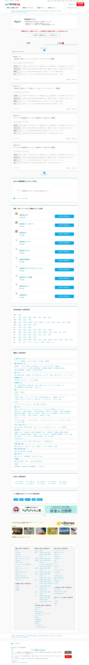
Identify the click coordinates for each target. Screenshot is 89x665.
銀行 (44, 432)
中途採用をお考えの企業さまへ (73, 7)
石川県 (24, 327)
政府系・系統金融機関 (36, 432)
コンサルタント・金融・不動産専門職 (23, 564)
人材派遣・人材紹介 (18, 397)
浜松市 (44, 329)
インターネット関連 (31, 361)
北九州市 (61, 339)
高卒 (55, 604)
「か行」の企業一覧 (29, 481)
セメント (70, 375)
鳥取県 (19, 334)
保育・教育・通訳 (19, 562)
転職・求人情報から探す (12, 7)
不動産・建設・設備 (18, 443)
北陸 (66, 0)
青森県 (19, 317)
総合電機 (16, 366)
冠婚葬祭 (55, 397)
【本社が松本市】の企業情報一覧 (44, 10)
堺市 (60, 332)
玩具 (36, 385)
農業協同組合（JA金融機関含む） (29, 466)
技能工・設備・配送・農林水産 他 (22, 577)
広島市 (49, 334)
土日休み (56, 601)
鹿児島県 (50, 339)
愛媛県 (29, 337)
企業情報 (28, 43)
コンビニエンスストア (36, 409)
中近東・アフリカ (50, 342)
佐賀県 (24, 339)
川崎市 (63, 322)
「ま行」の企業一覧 (29, 483)
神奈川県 (41, 322)
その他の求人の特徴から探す (41, 627)
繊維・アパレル (43, 385)
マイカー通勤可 (38, 625)
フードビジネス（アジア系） (64, 420)
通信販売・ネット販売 (45, 415)
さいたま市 (47, 322)
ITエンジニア (18, 570)
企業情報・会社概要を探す (20, 10)
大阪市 (55, 332)
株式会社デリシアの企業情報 (56, 10)
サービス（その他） (57, 399)
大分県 (39, 339)
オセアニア (36, 342)
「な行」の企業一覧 (62, 481)
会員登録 (80, 4)
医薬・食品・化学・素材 (20, 575)
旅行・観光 (43, 404)
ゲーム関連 (40, 361)
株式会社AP (23, 232)
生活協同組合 (17, 466)
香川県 (24, 337)
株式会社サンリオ (25, 250)
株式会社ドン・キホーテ (26, 224)
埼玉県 (19, 322)
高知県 (34, 337)
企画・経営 (18, 552)
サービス (16, 394)
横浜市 (58, 322)
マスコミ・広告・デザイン (20, 424)
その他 (15, 464)
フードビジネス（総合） (19, 420)
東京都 (35, 322)
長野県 (29, 324)
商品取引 (35, 434)
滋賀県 (19, 332)
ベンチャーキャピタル (44, 434)
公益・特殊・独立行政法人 (36, 461)
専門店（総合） (17, 411)
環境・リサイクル (18, 456)
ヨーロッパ (29, 342)
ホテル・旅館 (36, 404)
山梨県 (24, 324)
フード (15, 417)
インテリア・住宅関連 (33, 380)
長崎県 (29, 339)
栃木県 (24, 319)
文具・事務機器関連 (18, 387)
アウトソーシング (29, 397)
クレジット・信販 (68, 434)
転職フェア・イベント (28, 7)
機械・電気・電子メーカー (20, 363)
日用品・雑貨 (30, 385)
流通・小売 (16, 406)
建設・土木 (27, 446)
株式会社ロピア (24, 215)
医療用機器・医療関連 (47, 368)
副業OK (37, 617)
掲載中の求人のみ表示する (17, 51)
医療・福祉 (18, 560)
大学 (34, 499)
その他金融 (50, 436)
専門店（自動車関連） (39, 411)
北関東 (55, 0)
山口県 (39, 334)
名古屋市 (50, 329)
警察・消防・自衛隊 (18, 461)
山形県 (39, 317)
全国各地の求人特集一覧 (59, 593)
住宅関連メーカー (18, 377)
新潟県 (19, 324)
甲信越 (62, 0)
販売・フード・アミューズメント (22, 556)
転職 (13, 654)
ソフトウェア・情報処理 (19, 361)
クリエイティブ (19, 566)
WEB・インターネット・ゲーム (22, 568)
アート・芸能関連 (62, 427)
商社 (15, 389)
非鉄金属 (28, 375)
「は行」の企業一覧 (18, 483)
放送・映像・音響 (18, 427)
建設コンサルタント (18, 446)
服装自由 (37, 623)
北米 (24, 342)
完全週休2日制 (38, 619)
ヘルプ (82, 7)
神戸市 (64, 332)
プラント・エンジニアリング (20, 368)
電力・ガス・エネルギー (37, 456)
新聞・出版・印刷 (28, 427)
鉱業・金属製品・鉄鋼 (19, 375)
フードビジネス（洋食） (32, 420)
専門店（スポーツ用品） (65, 413)
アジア (19, 342)
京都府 (24, 332)
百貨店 (15, 409)
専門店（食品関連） (27, 411)
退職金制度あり (38, 621)
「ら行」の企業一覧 (51, 483)
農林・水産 (41, 466)
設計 (33, 446)
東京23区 (30, 322)
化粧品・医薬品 (21, 385)
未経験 (13, 662)
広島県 (34, 334)
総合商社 (16, 392)
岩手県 (24, 317)
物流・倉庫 (29, 451)
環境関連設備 (27, 456)
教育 (36, 397)
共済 (45, 436)
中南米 (42, 342)
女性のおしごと (51, 7)
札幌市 (19, 314)
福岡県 (19, 339)
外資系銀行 (49, 432)
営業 (17, 550)
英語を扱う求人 (25, 662)
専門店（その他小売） (33, 415)
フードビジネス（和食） (19, 422)
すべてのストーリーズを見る (37, 522)
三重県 (34, 329)
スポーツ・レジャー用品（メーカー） (57, 385)
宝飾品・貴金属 (28, 387)
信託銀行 (16, 434)
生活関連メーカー (18, 382)
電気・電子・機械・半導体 (21, 572)
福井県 (29, 327)
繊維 (51, 375)
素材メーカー (17, 372)
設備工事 (38, 446)
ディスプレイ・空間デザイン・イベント (47, 427)
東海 (68, 0)
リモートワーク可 (39, 615)
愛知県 (29, 329)
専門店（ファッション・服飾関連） (50, 413)
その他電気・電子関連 (37, 370)
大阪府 (29, 332)
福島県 (44, 317)
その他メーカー (37, 387)
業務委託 (17, 589)
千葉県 (24, 322)
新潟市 (34, 324)
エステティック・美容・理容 (33, 399)
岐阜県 (19, 329)
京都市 (50, 332)
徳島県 (19, 337)
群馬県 (29, 319)
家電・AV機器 (34, 366)
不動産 (55, 446)
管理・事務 (18, 554)
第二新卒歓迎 (38, 607)
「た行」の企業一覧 (51, 481)
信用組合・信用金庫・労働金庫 (61, 432)
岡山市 (44, 334)
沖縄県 (55, 339)
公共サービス (18, 579)
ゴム (65, 375)
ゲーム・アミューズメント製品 (46, 366)
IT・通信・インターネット (20, 358)
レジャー (16, 401)
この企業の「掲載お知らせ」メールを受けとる (44, 35)
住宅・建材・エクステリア (20, 380)
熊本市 (71, 339)
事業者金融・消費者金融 (56, 434)
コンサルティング (18, 438)
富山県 (19, 327)
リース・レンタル (27, 436)
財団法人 (40, 499)
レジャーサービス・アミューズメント (22, 404)
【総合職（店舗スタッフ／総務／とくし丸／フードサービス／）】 (34, 88)
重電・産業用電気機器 (19, 370)
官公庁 (26, 461)
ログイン (73, 4)
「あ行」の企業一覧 (18, 481)
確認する (68, 656)
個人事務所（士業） (48, 441)
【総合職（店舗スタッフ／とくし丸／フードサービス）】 (31, 59)
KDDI (22, 499)
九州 (80, 0)
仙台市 (49, 317)
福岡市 (66, 339)
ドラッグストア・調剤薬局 (49, 409)
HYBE (16, 499)
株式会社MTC (23, 295)
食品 (15, 385)
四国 (77, 0)
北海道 (49, 0)
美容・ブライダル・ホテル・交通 (22, 558)
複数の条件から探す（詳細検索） (61, 591)
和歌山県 (45, 332)
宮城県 (29, 317)
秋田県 (34, 317)
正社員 (17, 585)
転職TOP (12, 10)
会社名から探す (58, 589)
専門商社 (22, 392)
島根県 (24, 334)
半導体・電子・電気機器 (34, 368)
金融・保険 (16, 429)
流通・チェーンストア (24, 409)
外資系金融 (26, 432)
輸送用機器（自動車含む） (60, 368)
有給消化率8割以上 (39, 611)
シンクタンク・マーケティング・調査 (22, 441)
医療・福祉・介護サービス (45, 397)
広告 (35, 427)
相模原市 (69, 322)
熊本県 (34, 339)
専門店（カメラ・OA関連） (52, 411)
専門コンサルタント (37, 441)
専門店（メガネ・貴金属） (34, 413)
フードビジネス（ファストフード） (48, 420)
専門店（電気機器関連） (66, 411)
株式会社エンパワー (25, 241)
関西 (71, 0)
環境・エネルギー (18, 453)
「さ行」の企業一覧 (40, 481)
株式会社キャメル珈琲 (26, 277)
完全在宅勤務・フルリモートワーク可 (43, 613)
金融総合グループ (18, 432)
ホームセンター (60, 409)
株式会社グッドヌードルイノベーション (31, 268)
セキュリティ (62, 397)
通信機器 (28, 370)
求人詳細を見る (17, 79)
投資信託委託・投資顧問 (25, 434)
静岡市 (39, 329)
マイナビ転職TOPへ (16, 643)
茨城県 (19, 319)
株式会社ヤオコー (25, 286)
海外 (82, 0)
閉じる (68, 652)
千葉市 (53, 322)
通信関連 (47, 361)
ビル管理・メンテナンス (19, 399)
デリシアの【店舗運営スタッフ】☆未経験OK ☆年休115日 (31, 118)
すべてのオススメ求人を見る (21, 198)
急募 (36, 609)
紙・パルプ (45, 375)
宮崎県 (44, 339)
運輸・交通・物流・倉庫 (19, 448)
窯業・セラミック (58, 375)
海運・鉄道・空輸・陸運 (19, 451)
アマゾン (28, 499)
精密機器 (57, 366)
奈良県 (39, 332)
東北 (52, 0)
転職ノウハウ (40, 7)
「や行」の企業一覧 (40, 483)
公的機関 (16, 458)
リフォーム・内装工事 (47, 446)
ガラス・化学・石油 (36, 375)
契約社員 (17, 587)
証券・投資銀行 (17, 436)
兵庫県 (34, 332)
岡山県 (29, 334)
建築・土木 (18, 573)
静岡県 (24, 329)
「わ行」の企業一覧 (62, 483)
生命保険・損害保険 (37, 436)
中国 (74, 0)
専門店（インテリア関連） (20, 415)
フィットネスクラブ (46, 399)
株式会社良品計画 (25, 259)
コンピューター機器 (24, 366)
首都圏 (59, 0)
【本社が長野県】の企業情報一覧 (31, 10)
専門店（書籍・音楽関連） (20, 413)
